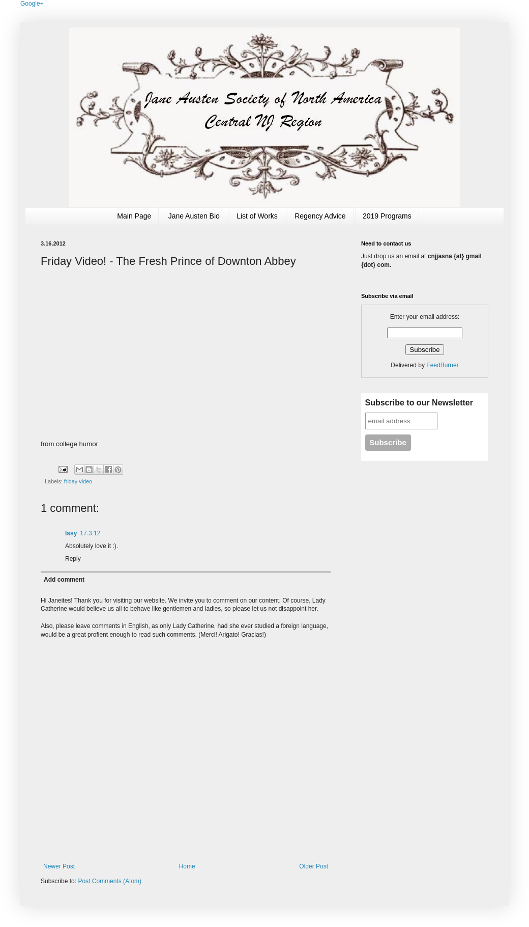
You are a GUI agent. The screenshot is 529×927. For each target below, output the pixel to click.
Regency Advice (320, 216)
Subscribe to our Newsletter (419, 402)
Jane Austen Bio (194, 216)
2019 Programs (387, 216)
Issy (71, 533)
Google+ (32, 3)
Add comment (64, 579)
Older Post (313, 866)
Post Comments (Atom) (109, 881)
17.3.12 (90, 533)
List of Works (257, 216)
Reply (73, 558)
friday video (78, 481)
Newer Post (59, 866)
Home (187, 866)
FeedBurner (442, 365)
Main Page (134, 216)
